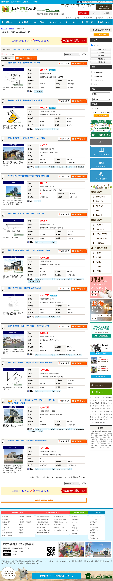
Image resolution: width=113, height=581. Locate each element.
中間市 (21, 525)
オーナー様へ (94, 527)
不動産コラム (94, 538)
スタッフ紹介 (88, 18)
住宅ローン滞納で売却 (43, 530)
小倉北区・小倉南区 (25, 517)
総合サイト (99, 385)
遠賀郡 (21, 533)
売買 (78, 6)
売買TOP (8, 22)
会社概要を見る (101, 376)
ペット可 (74, 522)
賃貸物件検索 (76, 519)
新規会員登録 (83, 13)
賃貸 (89, 6)
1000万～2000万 (101, 234)
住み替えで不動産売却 (43, 525)
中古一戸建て (27, 49)
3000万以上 (100, 243)
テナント (74, 525)
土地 (72, 22)
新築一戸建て (17, 49)
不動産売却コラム (59, 527)
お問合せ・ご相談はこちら (56, 575)
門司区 (21, 519)
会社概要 (109, 18)
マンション (57, 22)
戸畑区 (21, 530)
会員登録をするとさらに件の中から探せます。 (49, 40)
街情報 (92, 535)
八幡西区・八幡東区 (25, 522)
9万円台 (98, 271)
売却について (104, 22)
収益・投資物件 (7, 533)
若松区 (21, 527)
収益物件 (99, 215)
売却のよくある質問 (60, 519)
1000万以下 (100, 229)
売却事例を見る (58, 525)
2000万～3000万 (101, 238)
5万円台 (98, 253)
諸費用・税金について (60, 522)
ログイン (95, 13)
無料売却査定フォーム (60, 530)
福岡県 (95, 45)
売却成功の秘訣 (58, 517)
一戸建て (41, 22)
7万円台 (98, 262)
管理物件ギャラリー (96, 530)
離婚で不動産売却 (42, 519)
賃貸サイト (99, 392)
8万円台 (98, 266)
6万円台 (98, 257)
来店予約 (107, 13)
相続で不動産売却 (42, 522)
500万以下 (99, 225)
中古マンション (98, 80)
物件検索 (25, 22)
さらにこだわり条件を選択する (101, 112)
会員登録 (5, 519)
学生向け (74, 528)
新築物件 (74, 533)
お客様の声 (99, 18)
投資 (46, 49)
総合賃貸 (74, 517)
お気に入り (101, 2)
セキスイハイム (76, 530)
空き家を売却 (41, 527)
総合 (66, 6)
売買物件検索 (6, 522)
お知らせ (78, 18)
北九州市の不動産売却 (43, 517)
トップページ (67, 18)
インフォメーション (96, 517)
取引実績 (92, 533)
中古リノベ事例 (7, 535)
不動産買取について (43, 533)
